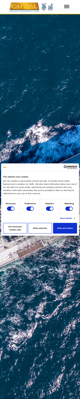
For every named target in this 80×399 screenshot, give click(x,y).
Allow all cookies (65, 228)
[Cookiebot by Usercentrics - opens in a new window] (65, 167)
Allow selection (40, 228)
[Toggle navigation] (66, 7)
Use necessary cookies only (15, 228)
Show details (66, 218)
